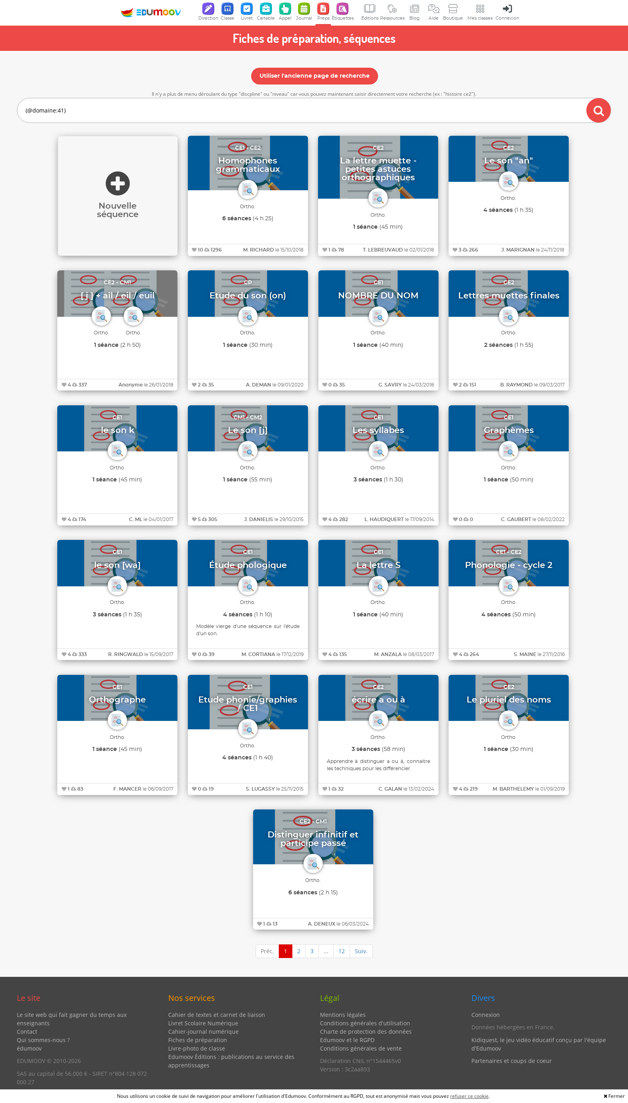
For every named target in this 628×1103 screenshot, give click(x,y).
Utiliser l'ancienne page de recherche (315, 76)
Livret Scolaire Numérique (203, 1023)
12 (341, 951)
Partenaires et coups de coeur (511, 1061)
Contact (27, 1031)
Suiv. (361, 951)
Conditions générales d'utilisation (365, 1023)
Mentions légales (343, 1014)
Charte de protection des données (366, 1031)
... (326, 951)
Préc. (267, 951)
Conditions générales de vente (361, 1048)
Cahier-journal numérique (203, 1031)
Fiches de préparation (197, 1040)
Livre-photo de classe (196, 1048)
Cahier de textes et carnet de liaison (216, 1014)
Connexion (485, 1014)
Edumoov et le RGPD (347, 1040)
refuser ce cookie (469, 1096)
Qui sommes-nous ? (43, 1040)
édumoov (29, 1048)
